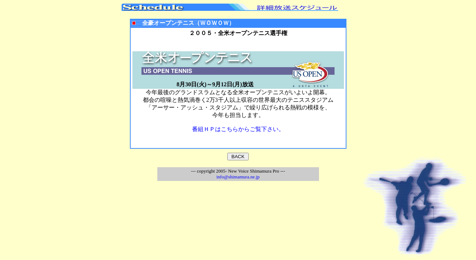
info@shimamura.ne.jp (238, 176)
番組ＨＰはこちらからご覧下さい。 (238, 129)
